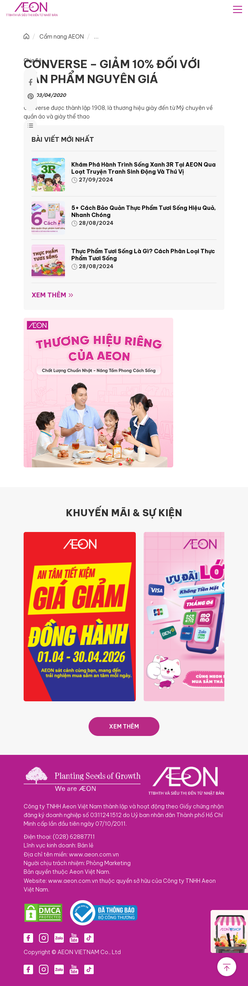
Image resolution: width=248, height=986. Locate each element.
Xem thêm (48, 295)
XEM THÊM (124, 726)
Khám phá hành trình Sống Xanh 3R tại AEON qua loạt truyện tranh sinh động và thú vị (143, 168)
